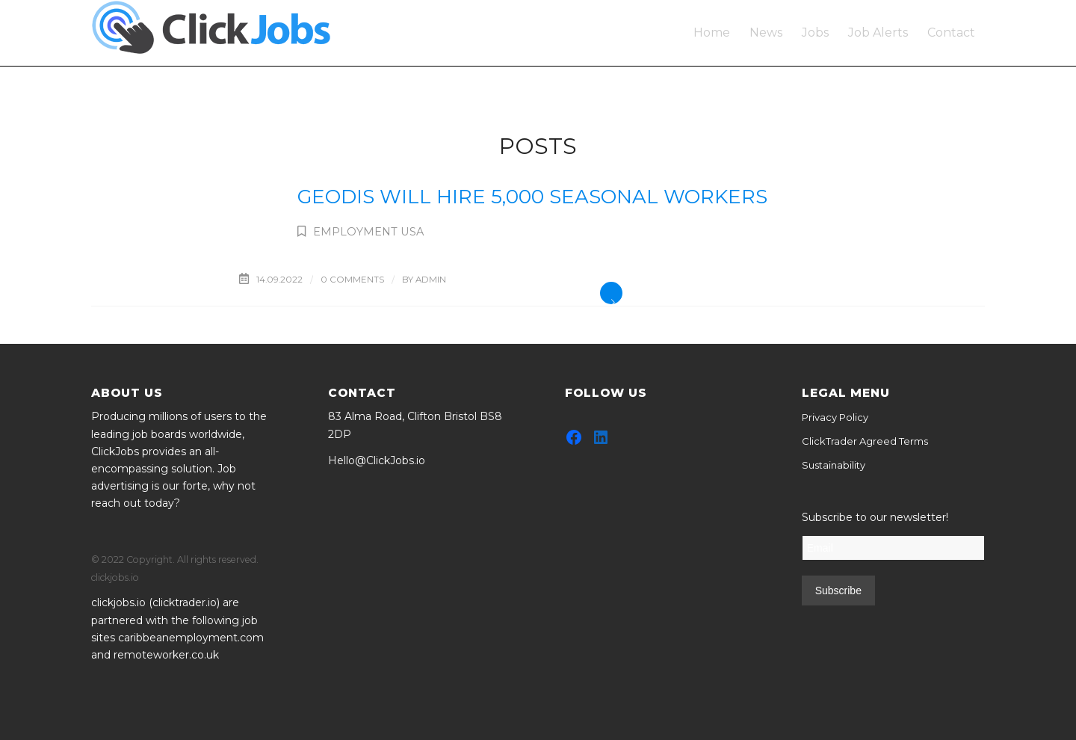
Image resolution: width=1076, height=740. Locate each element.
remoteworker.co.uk (166, 655)
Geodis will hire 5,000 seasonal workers (532, 197)
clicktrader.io (184, 602)
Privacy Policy (835, 417)
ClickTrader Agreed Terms (865, 441)
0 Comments (352, 279)
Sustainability (833, 465)
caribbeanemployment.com (191, 637)
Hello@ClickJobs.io (376, 460)
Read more (611, 293)
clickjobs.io (118, 602)
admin (430, 279)
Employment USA (368, 231)
